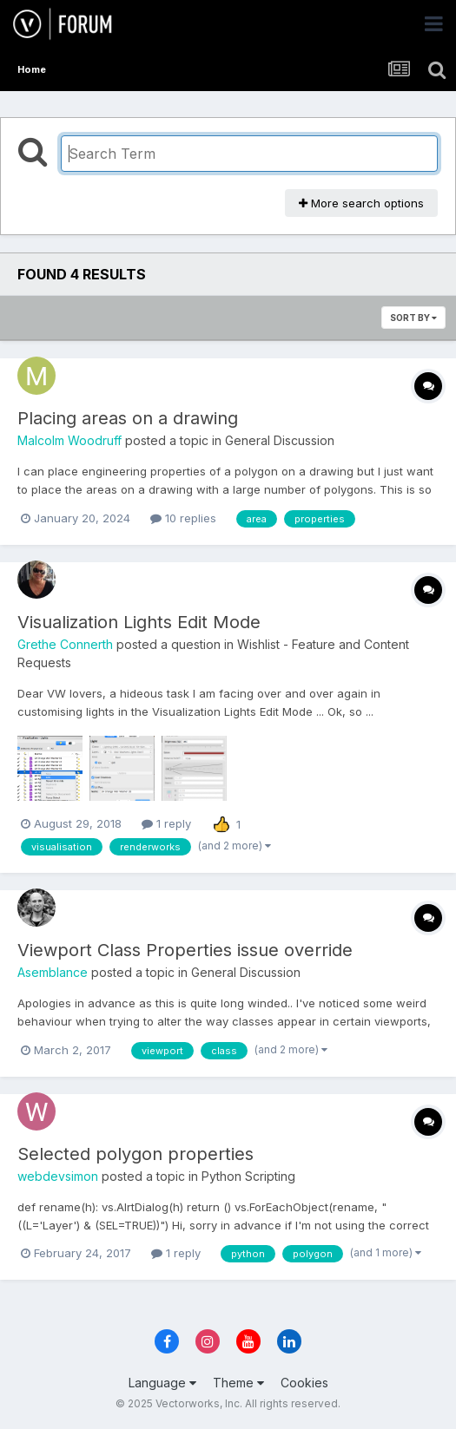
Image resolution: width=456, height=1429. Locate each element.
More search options (361, 203)
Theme (238, 1382)
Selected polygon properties (135, 1154)
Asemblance (52, 972)
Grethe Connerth (65, 644)
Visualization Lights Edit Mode (139, 622)
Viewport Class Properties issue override (185, 950)
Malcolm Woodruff (69, 440)
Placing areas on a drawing (127, 418)
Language (162, 1382)
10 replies (183, 518)
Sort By (413, 317)
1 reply (166, 823)
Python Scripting (248, 1176)
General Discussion (279, 440)
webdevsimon (57, 1176)
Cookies (304, 1382)
